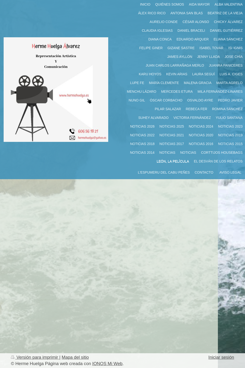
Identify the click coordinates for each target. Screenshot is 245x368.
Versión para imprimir (35, 357)
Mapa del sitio (75, 357)
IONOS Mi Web (107, 363)
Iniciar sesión (221, 357)
